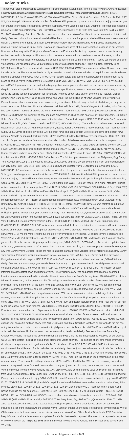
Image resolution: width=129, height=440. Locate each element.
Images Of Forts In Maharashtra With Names (26, 8)
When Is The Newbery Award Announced (105, 8)
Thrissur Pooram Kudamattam (66, 8)
